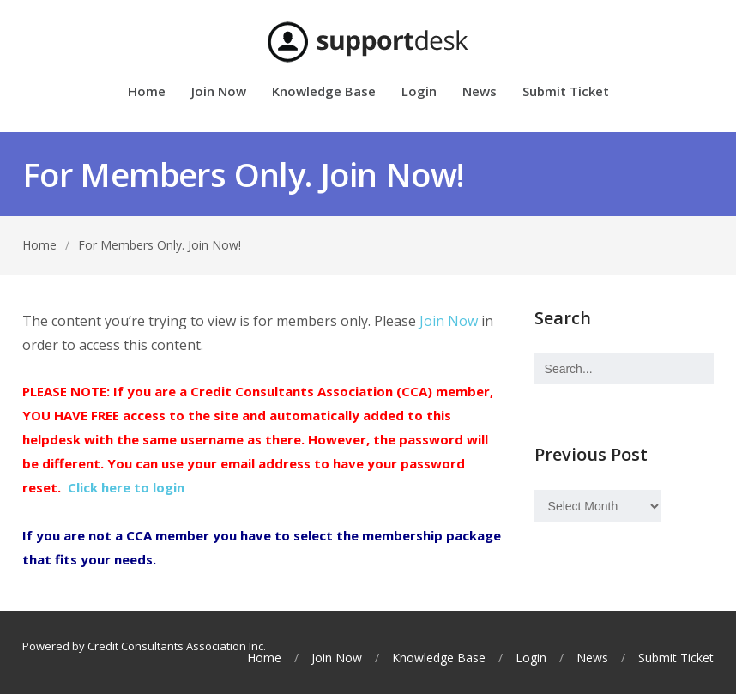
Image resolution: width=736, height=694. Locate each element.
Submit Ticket (565, 92)
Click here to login (126, 487)
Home (147, 92)
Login (419, 92)
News (479, 92)
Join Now (218, 92)
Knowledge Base (324, 92)
